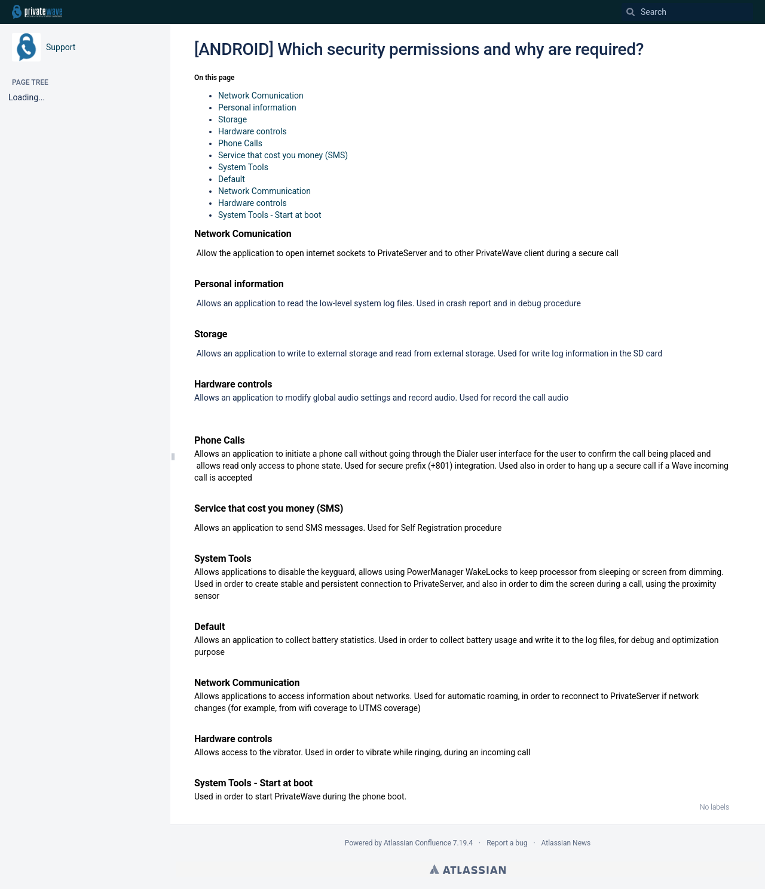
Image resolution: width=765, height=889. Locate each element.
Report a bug (506, 843)
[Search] (630, 12)
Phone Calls (240, 143)
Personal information (257, 107)
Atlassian (468, 869)
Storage (232, 119)
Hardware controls (252, 131)
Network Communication (264, 191)
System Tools (243, 167)
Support (60, 47)
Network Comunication (261, 95)
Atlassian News (566, 843)
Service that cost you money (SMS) (283, 155)
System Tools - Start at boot (269, 215)
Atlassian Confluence (417, 843)
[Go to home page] (37, 12)
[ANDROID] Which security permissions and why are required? (419, 49)
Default (231, 179)
